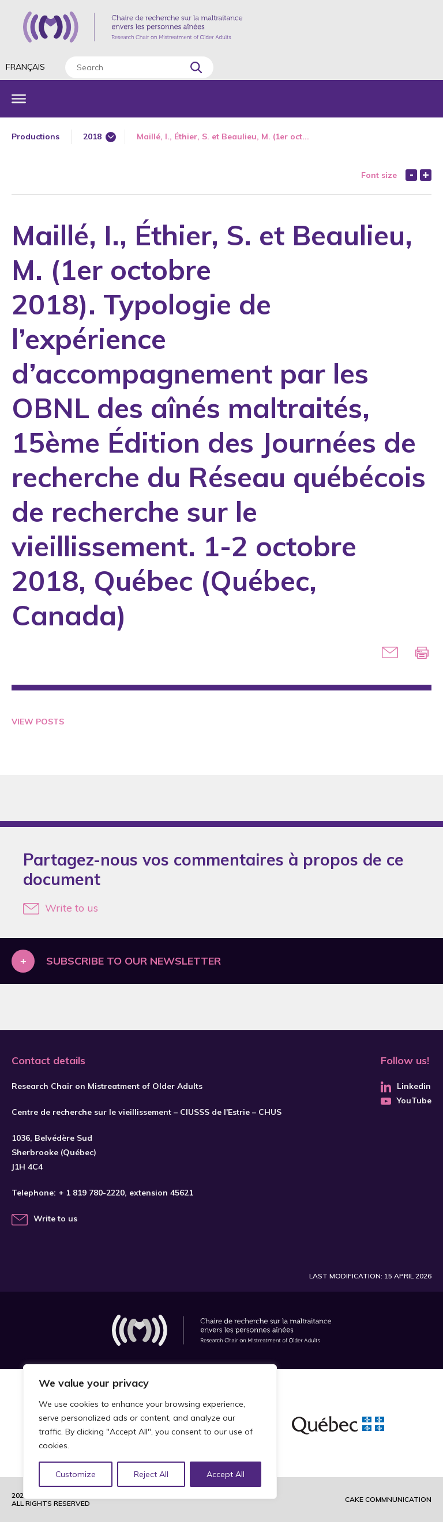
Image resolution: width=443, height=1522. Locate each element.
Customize (75, 1474)
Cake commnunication (388, 1499)
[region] (150, 1431)
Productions (35, 136)
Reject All (151, 1474)
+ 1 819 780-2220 (91, 1192)
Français (25, 67)
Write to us (60, 907)
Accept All (226, 1474)
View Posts (38, 721)
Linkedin (406, 1086)
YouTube (406, 1100)
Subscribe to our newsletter (133, 960)
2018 (92, 136)
